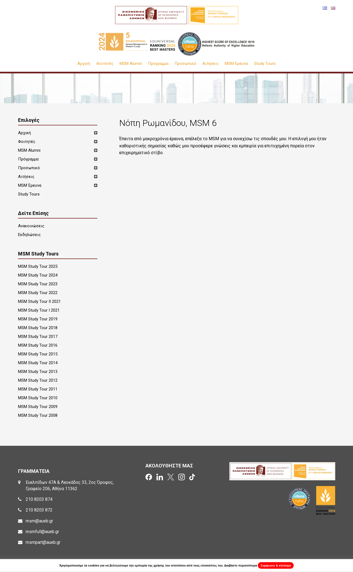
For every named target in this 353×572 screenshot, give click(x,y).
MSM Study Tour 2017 (37, 336)
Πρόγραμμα (158, 64)
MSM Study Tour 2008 (37, 415)
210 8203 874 (39, 499)
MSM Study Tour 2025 (37, 266)
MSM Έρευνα (236, 64)
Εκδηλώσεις (29, 234)
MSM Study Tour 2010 (37, 397)
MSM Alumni (130, 64)
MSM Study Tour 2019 (37, 319)
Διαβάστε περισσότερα (240, 565)
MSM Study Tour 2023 (37, 283)
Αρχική (83, 64)
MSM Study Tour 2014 (37, 362)
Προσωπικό (185, 64)
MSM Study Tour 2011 (37, 389)
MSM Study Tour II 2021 (39, 301)
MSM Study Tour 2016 (37, 345)
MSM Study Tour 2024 (37, 275)
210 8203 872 (39, 510)
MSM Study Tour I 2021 (39, 310)
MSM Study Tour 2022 (37, 292)
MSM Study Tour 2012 (37, 380)
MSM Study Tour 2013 (37, 371)
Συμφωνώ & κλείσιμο (276, 565)
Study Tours (265, 64)
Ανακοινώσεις (31, 225)
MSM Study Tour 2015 (37, 354)
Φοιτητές (104, 64)
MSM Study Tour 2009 (37, 406)
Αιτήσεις (210, 64)
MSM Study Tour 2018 (37, 327)
